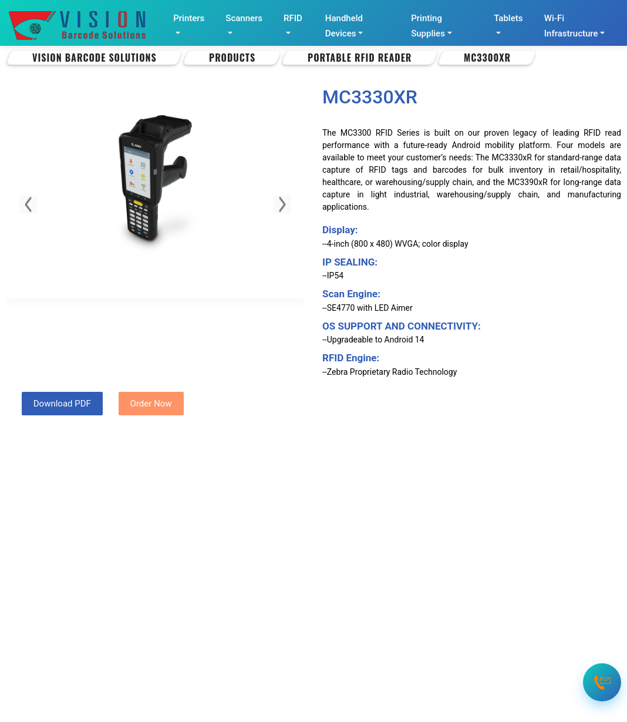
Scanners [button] (243, 18)
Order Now (151, 403)
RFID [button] (293, 18)
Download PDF (62, 403)
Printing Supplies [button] (428, 26)
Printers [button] (188, 18)
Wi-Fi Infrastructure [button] (571, 26)
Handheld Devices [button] (344, 26)
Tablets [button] (508, 18)
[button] (28, 204)
